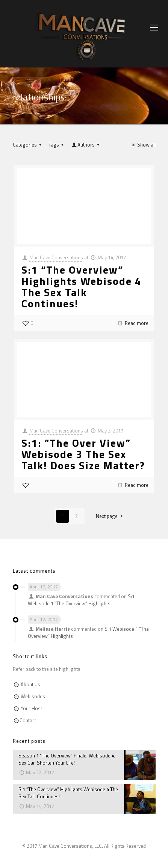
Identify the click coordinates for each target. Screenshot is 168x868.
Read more (136, 323)
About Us (30, 684)
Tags (57, 144)
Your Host (31, 708)
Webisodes (33, 696)
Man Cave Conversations (56, 257)
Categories (28, 144)
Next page (110, 516)
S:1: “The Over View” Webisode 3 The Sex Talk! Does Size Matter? (83, 454)
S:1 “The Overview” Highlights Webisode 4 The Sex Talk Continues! (81, 286)
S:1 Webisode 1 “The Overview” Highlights (81, 600)
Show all (142, 144)
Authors (86, 144)
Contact (28, 720)
